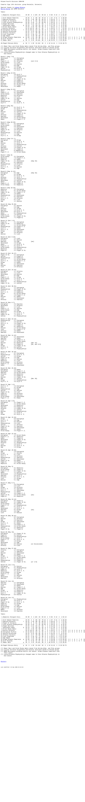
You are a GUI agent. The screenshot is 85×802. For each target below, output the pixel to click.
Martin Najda (5, 11)
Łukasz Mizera (20, 9)
